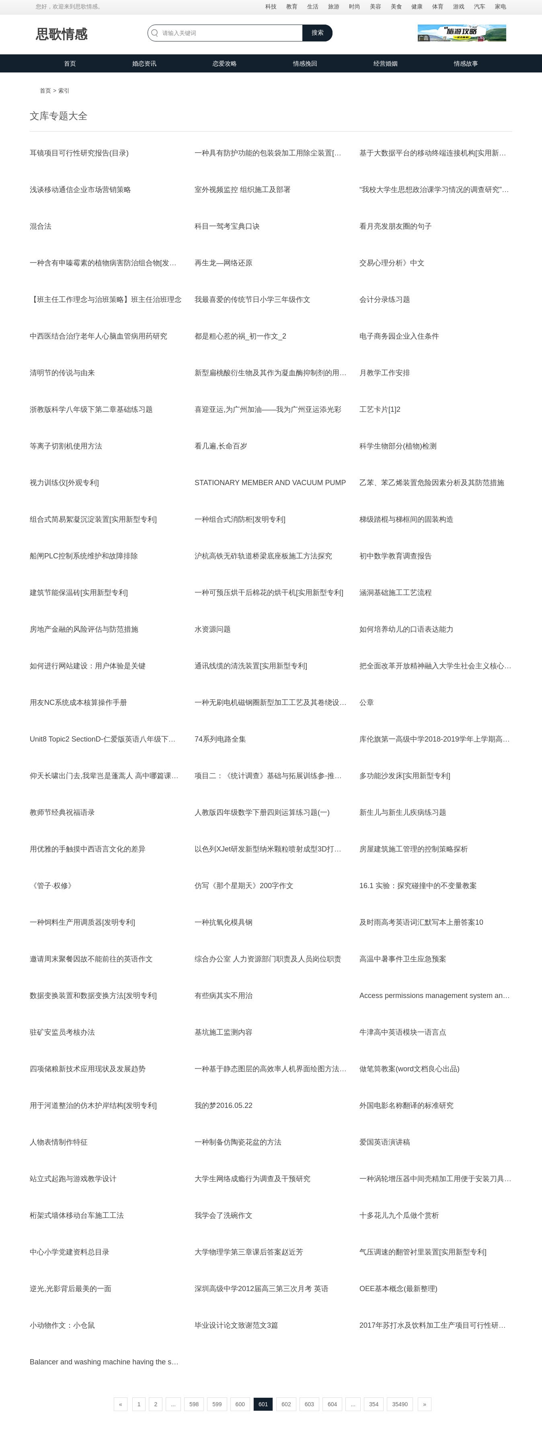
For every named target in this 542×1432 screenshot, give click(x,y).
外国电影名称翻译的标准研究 (406, 1105)
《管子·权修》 (52, 886)
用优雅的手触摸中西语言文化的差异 (88, 849)
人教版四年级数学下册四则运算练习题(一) (262, 812)
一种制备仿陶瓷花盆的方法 (238, 1142)
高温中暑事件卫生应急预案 (402, 959)
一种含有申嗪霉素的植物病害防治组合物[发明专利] (111, 263)
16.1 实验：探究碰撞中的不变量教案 (418, 886)
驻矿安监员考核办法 (62, 1032)
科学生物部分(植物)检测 (398, 446)
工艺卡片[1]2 (379, 409)
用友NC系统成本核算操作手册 (78, 702)
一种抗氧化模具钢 (224, 922)
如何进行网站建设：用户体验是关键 (88, 666)
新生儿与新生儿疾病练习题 (402, 812)
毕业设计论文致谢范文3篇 (236, 1325)
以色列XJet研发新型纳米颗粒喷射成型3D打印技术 (275, 849)
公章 (366, 702)
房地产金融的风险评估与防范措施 (84, 629)
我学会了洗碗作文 (224, 1215)
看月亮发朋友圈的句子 (395, 226)
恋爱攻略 (225, 63)
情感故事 (466, 63)
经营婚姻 (386, 63)
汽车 (479, 6)
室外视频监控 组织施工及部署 (243, 190)
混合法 (40, 226)
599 (217, 1404)
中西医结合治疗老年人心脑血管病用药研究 (98, 336)
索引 (64, 90)
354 (373, 1404)
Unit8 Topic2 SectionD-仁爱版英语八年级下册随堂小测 (117, 739)
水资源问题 (213, 629)
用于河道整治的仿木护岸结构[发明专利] (93, 1105)
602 (286, 1404)
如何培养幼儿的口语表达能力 (406, 629)
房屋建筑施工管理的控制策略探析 (413, 849)
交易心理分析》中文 (392, 263)
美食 (396, 6)
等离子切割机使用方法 (66, 446)
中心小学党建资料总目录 (69, 1252)
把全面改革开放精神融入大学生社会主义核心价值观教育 (449, 666)
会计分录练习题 (384, 299)
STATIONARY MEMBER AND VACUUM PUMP (270, 483)
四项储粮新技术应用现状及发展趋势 (88, 1069)
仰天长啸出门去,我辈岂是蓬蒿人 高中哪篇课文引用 (111, 776)
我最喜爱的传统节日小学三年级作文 (252, 299)
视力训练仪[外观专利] (64, 483)
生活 (312, 6)
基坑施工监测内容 (224, 1032)
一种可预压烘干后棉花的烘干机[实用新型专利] (269, 593)
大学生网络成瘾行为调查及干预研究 (252, 1179)
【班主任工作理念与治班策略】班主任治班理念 (106, 299)
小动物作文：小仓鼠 (62, 1325)
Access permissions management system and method (446, 996)
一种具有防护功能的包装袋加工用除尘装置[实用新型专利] (287, 153)
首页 (70, 63)
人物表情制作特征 (59, 1142)
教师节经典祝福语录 (62, 812)
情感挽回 (305, 63)
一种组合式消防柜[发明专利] (240, 519)
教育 (292, 6)
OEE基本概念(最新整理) (398, 1289)
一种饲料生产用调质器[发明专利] (82, 922)
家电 (500, 6)
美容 (375, 6)
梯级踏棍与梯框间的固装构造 (406, 519)
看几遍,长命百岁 (221, 446)
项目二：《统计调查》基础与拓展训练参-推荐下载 (275, 776)
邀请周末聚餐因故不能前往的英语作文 (91, 959)
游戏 (458, 6)
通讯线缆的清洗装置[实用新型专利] (251, 666)
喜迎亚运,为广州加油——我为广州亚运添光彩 (268, 409)
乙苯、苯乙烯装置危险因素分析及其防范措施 (431, 483)
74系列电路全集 (220, 739)
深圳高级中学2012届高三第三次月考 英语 (261, 1289)
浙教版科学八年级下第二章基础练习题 (91, 409)
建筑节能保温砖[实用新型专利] (79, 593)
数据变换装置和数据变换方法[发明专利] (93, 996)
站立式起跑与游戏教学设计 (73, 1179)
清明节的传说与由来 (62, 373)
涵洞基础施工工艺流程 (395, 593)
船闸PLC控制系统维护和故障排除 (84, 556)
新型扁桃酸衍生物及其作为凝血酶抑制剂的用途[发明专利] (287, 373)
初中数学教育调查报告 (395, 556)
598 (194, 1404)
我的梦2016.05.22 (224, 1105)
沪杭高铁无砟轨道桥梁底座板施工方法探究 (263, 556)
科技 (271, 6)
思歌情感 (61, 34)
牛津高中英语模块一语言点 (402, 1032)
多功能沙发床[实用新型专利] (404, 776)
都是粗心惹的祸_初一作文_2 (240, 336)
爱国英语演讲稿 (384, 1142)
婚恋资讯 (144, 63)
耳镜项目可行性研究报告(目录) (79, 153)
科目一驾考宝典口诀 (227, 226)
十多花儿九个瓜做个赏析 (399, 1215)
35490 (400, 1404)
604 (332, 1404)
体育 (437, 6)
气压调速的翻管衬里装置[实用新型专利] (423, 1252)
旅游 (333, 6)
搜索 (318, 32)
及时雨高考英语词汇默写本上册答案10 (421, 922)
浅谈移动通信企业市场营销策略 (80, 190)
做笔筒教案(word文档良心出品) (409, 1069)
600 (240, 1404)
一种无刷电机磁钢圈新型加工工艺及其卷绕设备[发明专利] (287, 702)
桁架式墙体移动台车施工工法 (77, 1215)
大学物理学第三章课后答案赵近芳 (249, 1252)
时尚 (354, 6)
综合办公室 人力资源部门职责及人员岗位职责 (268, 959)
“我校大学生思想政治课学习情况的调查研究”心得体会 (445, 190)
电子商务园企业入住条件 (399, 336)
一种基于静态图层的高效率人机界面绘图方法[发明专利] (283, 1069)
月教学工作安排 (384, 373)
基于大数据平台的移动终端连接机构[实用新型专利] (441, 153)
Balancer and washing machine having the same (107, 1362)
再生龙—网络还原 (224, 263)
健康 (417, 6)
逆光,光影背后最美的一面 (70, 1289)
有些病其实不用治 (224, 996)
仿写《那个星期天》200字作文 (244, 886)
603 (309, 1404)
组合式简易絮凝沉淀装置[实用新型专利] (93, 519)
